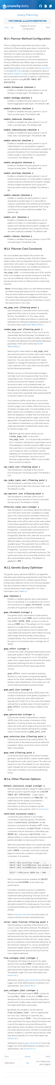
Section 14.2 (43, 809)
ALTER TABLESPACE (34, 325)
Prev (7, 27)
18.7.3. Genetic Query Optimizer (23, 567)
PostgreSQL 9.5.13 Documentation (27, 21)
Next (48, 27)
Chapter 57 (23, 591)
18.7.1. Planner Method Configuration (27, 38)
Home (27, 1056)
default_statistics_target (18, 74)
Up (12, 27)
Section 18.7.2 (44, 68)
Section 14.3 (13, 975)
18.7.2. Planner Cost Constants (23, 248)
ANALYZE (16, 71)
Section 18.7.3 (30, 986)
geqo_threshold (32, 980)
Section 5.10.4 (21, 914)
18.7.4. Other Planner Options (22, 779)
